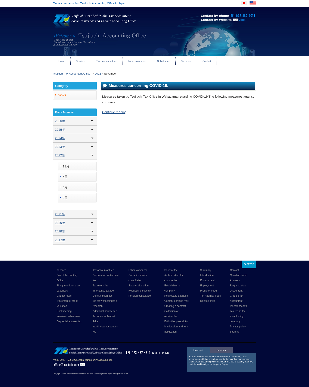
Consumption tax (102, 295)
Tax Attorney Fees (210, 295)
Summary (186, 61)
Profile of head (208, 290)
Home (62, 61)
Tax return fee (100, 285)
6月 (65, 177)
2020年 (60, 222)
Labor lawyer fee (137, 61)
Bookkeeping (64, 311)
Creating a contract (175, 306)
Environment (207, 280)
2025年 (60, 129)
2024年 (60, 138)
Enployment (207, 285)
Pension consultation (140, 295)
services (61, 270)
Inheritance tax (238, 306)
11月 (66, 166)
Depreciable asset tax (69, 321)
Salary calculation (139, 285)
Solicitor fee (163, 61)
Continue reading (114, 112)
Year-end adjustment (68, 316)
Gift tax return (64, 295)
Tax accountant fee (106, 61)
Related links (207, 300)
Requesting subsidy (140, 290)
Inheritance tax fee (103, 290)
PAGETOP (249, 264)
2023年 (60, 146)
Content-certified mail (176, 300)
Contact (207, 61)
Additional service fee (105, 311)
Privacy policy (237, 326)
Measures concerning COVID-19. (138, 86)
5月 (65, 187)
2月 (65, 197)
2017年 (60, 240)
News (62, 95)
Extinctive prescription (176, 321)
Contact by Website (214, 26)
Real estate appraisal (176, 295)
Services (80, 61)
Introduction (207, 275)
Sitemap (234, 331)
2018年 (60, 231)
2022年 (60, 155)
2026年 (60, 121)
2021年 (60, 214)
